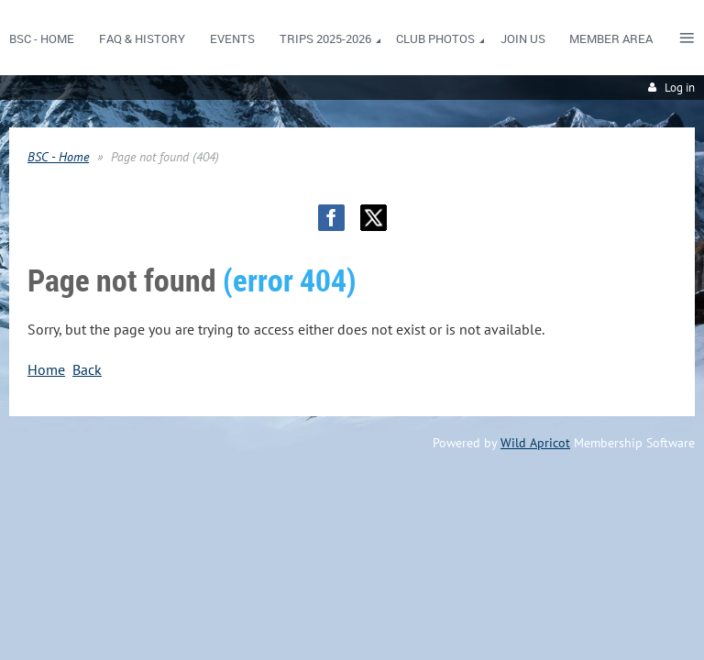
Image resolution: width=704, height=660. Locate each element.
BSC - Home (58, 156)
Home (46, 369)
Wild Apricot (535, 442)
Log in (680, 87)
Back (87, 369)
